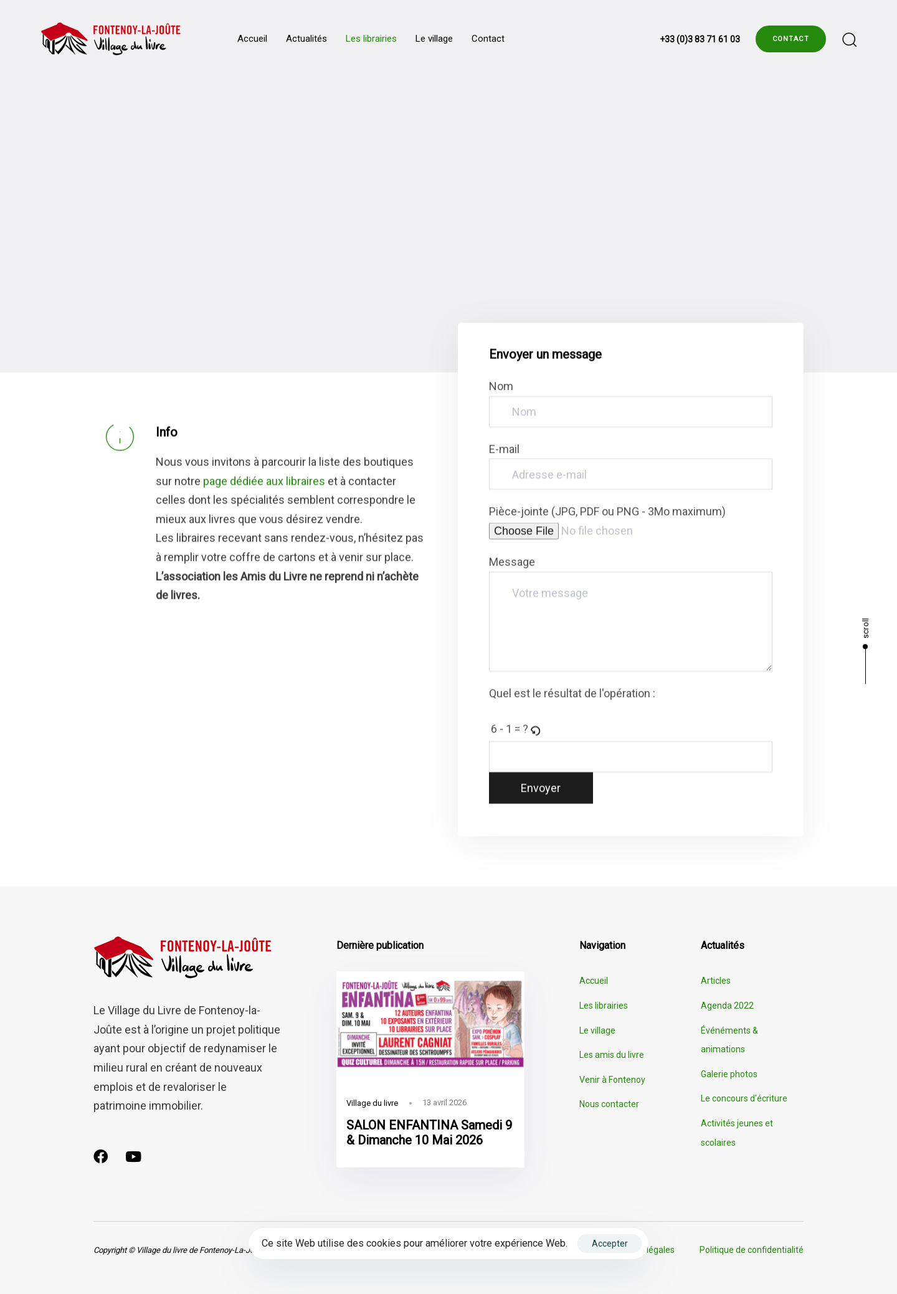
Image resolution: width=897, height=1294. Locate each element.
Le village (434, 38)
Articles (716, 981)
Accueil (252, 38)
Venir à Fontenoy (612, 1080)
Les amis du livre (611, 1055)
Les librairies (371, 38)
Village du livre (372, 1103)
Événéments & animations (729, 1040)
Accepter (610, 1244)
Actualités (306, 38)
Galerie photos (729, 1074)
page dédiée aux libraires (264, 483)
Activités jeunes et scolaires (737, 1133)
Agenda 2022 (727, 1006)
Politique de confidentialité (752, 1250)
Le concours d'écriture (744, 1098)
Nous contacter (609, 1104)
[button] (849, 39)
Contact (488, 38)
